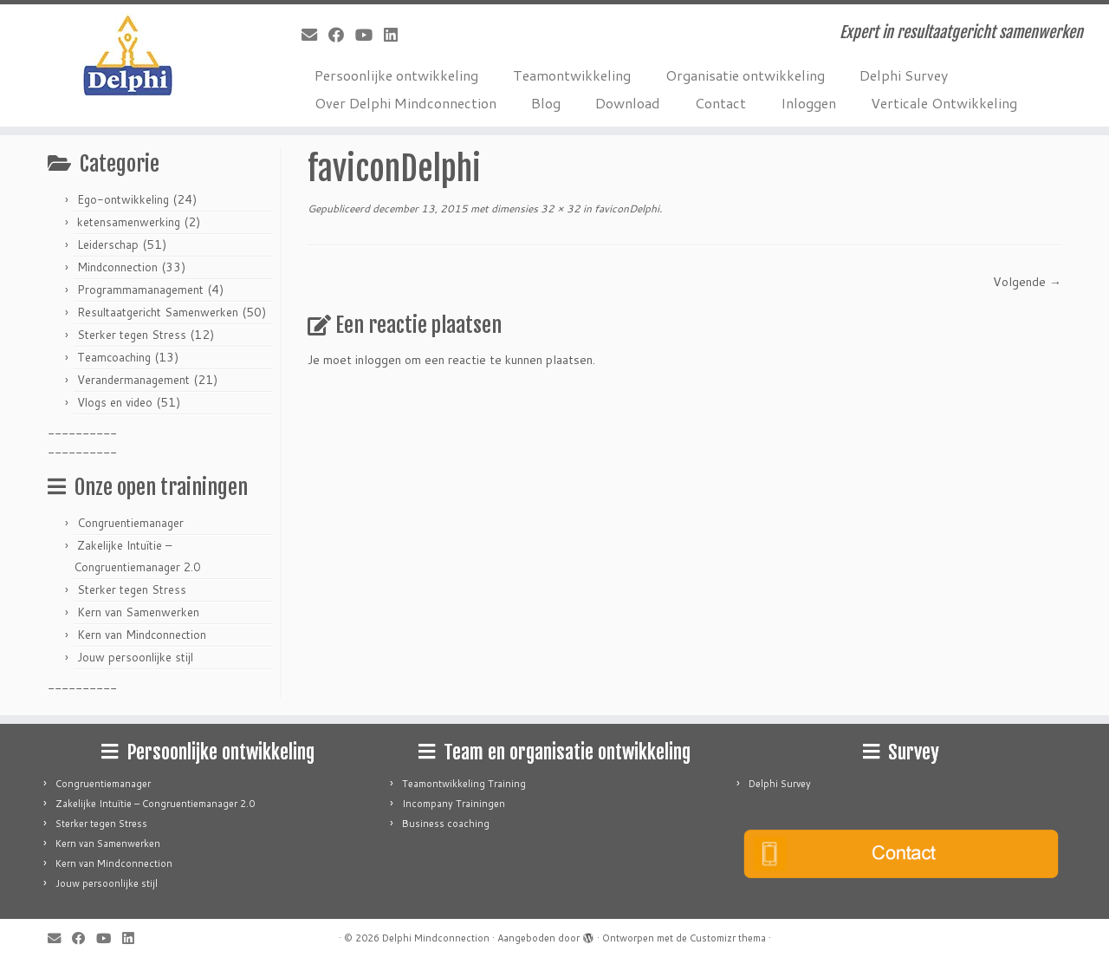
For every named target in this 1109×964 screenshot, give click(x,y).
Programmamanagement (140, 289)
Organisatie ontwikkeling (745, 75)
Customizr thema (728, 938)
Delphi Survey (903, 75)
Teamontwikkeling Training (464, 784)
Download (627, 103)
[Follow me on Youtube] (369, 34)
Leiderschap (108, 244)
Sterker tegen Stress (131, 334)
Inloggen (808, 103)
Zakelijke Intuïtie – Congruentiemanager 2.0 (155, 804)
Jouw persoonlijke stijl (135, 657)
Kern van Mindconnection (141, 634)
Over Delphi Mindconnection (405, 103)
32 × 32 (559, 208)
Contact (720, 103)
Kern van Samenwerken (138, 612)
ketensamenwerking (128, 222)
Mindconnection (117, 267)
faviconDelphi (625, 208)
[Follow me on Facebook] (341, 34)
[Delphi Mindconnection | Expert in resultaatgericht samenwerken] (128, 56)
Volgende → (1027, 281)
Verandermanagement (133, 380)
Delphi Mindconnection (436, 938)
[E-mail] (315, 34)
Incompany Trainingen (453, 804)
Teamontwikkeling (572, 75)
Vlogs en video (114, 402)
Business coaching (446, 823)
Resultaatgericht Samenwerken (157, 312)
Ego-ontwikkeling (123, 199)
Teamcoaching (114, 357)
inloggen (378, 359)
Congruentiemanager (130, 523)
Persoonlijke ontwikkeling (396, 75)
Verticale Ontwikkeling (944, 103)
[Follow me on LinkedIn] (396, 34)
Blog (546, 103)
